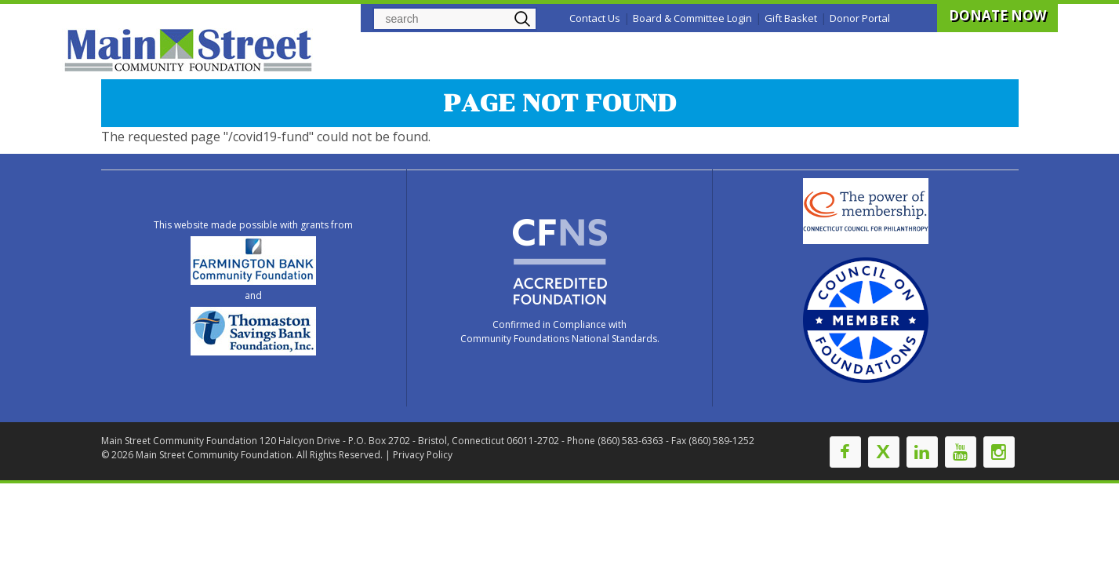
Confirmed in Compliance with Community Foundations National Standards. (559, 331)
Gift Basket (791, 18)
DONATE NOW (997, 15)
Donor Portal (860, 18)
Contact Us (594, 18)
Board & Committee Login (692, 18)
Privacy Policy (422, 454)
